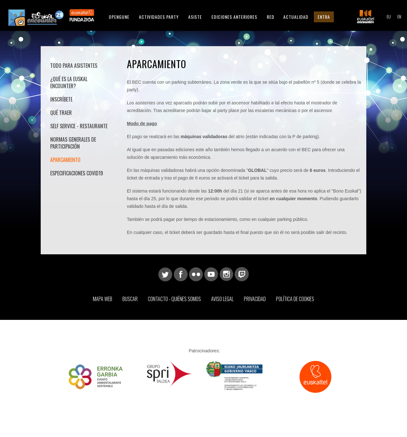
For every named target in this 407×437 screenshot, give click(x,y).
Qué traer (61, 112)
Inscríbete (61, 99)
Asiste (195, 16)
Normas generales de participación (73, 143)
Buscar (130, 299)
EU (389, 16)
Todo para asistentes (73, 65)
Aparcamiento (65, 160)
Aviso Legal (222, 299)
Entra (324, 16)
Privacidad (255, 299)
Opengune (119, 16)
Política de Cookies (295, 299)
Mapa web (102, 299)
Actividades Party (159, 16)
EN (399, 16)
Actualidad (295, 16)
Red (270, 16)
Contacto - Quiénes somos (174, 299)
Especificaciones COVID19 (76, 173)
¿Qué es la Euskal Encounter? (68, 82)
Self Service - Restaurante (78, 126)
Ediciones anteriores (234, 16)
